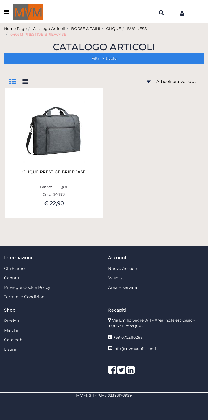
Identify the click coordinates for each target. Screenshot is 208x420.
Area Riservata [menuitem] (122, 287)
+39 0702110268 (128, 337)
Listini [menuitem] (10, 349)
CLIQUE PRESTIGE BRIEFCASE (54, 172)
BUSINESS (137, 28)
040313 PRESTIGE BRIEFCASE (38, 34)
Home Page (15, 28)
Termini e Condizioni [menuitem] (25, 296)
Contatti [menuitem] (12, 277)
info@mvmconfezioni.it (135, 348)
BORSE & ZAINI (85, 28)
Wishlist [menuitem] (116, 277)
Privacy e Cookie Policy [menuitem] (27, 287)
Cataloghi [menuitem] (14, 339)
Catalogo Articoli (49, 28)
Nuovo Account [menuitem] (123, 268)
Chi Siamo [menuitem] (14, 268)
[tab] (15, 82)
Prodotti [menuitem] (12, 320)
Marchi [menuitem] (11, 330)
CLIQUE (113, 28)
